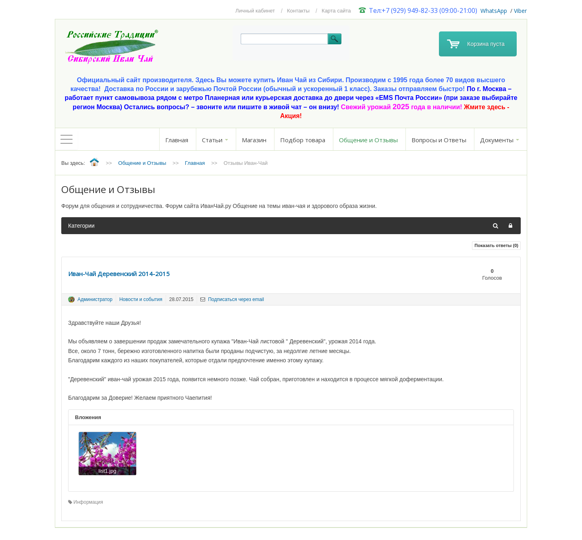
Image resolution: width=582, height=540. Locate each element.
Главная (176, 140)
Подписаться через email (232, 299)
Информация (85, 502)
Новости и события (140, 299)
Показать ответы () (496, 245)
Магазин (254, 140)
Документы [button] (499, 140)
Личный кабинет (255, 11)
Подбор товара (302, 140)
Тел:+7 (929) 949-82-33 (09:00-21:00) (418, 10)
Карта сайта (336, 11)
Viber (520, 11)
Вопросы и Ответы (439, 140)
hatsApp (496, 11)
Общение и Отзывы (368, 140)
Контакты (298, 11)
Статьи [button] (215, 140)
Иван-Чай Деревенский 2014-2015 (119, 274)
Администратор (94, 299)
